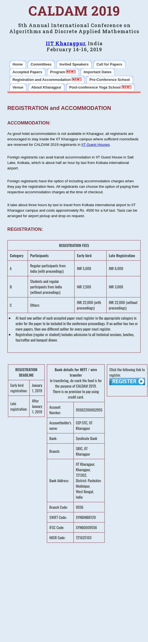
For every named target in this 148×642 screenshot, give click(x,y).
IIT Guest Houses (95, 145)
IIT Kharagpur (65, 43)
